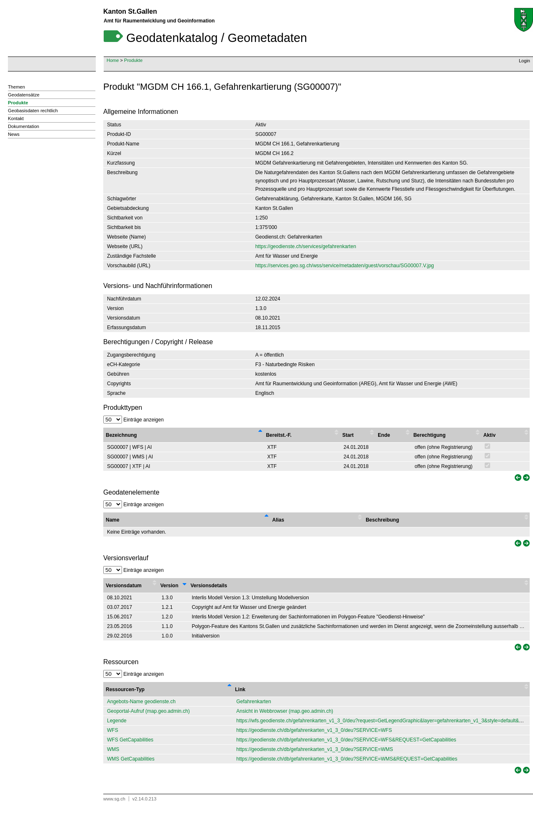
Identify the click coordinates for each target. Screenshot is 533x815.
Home (113, 60)
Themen (16, 86)
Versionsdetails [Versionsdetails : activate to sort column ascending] (208, 585)
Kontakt (16, 118)
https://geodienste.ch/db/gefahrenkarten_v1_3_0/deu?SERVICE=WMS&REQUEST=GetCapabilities (347, 759)
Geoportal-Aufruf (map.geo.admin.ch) (148, 711)
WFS (112, 730)
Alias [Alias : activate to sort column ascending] (278, 520)
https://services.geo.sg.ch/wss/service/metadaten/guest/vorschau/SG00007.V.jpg (344, 265)
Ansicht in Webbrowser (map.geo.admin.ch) (285, 711)
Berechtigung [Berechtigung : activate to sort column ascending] (429, 435)
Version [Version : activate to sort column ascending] (169, 585)
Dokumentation (23, 126)
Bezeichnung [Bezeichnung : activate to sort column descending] (121, 435)
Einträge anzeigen (133, 420)
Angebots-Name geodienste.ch (141, 701)
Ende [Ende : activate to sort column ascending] (384, 435)
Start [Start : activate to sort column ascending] (348, 435)
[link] (517, 477)
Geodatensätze (24, 94)
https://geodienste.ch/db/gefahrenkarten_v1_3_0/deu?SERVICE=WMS (315, 749)
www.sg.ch (114, 798)
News (14, 134)
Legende (117, 721)
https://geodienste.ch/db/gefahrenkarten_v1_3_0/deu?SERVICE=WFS (314, 730)
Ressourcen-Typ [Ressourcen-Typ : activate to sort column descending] (125, 689)
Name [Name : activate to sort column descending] (113, 520)
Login (524, 60)
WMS (113, 749)
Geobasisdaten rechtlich (33, 110)
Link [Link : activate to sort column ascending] (240, 689)
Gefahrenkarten (254, 701)
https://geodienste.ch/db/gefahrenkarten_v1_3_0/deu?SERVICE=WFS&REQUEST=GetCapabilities (346, 740)
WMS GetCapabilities (130, 759)
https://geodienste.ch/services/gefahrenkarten (305, 246)
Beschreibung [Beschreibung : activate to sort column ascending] (382, 520)
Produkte (133, 60)
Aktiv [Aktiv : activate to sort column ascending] (489, 435)
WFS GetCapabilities (130, 740)
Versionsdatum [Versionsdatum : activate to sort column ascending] (124, 585)
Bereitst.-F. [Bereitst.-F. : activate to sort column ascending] (278, 435)
